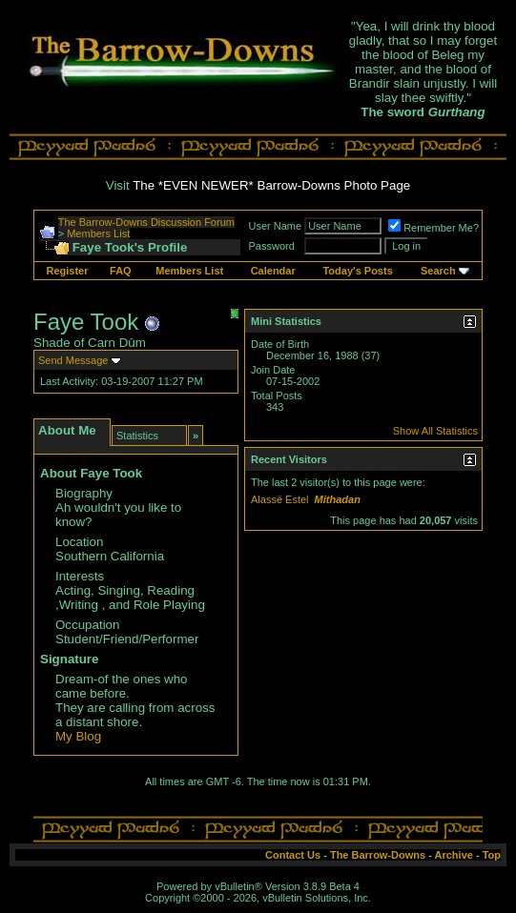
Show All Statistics (435, 430)
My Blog (78, 736)
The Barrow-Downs (377, 855)
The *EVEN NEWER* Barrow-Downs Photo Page (271, 185)
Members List (98, 233)
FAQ (121, 270)
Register (67, 270)
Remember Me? (433, 227)
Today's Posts (357, 270)
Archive (454, 855)
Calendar (273, 270)
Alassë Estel (280, 499)
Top (492, 855)
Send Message (73, 360)
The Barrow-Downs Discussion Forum (146, 222)
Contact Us (292, 855)
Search (438, 270)
